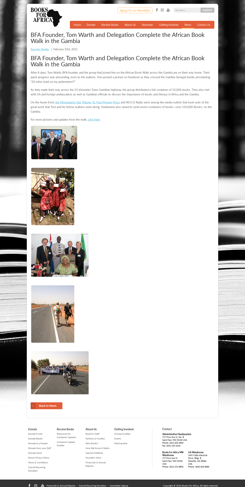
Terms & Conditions (38, 462)
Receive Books (109, 25)
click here (94, 119)
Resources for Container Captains (66, 435)
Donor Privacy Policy (38, 457)
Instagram (162, 10)
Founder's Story (93, 457)
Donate (91, 25)
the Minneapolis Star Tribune (73, 102)
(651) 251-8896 (176, 466)
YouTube (168, 10)
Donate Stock (35, 453)
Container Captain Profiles (66, 443)
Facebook (156, 10)
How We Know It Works (97, 448)
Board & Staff (92, 433)
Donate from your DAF (39, 448)
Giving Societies (122, 433)
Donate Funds (35, 433)
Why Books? (92, 443)
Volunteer (147, 25)
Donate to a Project (38, 443)
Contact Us (203, 25)
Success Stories (40, 49)
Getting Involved (168, 25)
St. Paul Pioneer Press (106, 102)
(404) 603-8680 (202, 466)
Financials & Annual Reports (96, 464)
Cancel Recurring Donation (36, 469)
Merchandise (120, 443)
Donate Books (35, 438)
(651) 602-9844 (176, 442)
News (188, 25)
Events (117, 438)
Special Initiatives (94, 453)
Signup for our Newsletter (135, 10)
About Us (130, 25)
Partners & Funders (95, 438)
